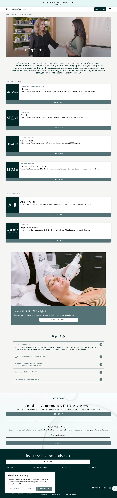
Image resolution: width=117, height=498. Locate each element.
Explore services (40, 467)
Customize (14, 489)
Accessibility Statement (71, 494)
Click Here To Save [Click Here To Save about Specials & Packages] (58, 319)
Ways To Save (66, 467)
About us (15, 14)
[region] (30, 482)
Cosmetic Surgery (101, 488)
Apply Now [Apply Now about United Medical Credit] (58, 179)
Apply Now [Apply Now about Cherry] (58, 102)
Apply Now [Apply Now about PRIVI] (58, 128)
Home (7, 14)
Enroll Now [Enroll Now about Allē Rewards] (58, 215)
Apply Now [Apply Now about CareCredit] (58, 154)
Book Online (100, 9)
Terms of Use (44, 494)
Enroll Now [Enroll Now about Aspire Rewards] (58, 240)
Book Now (58, 414)
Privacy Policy (56, 494)
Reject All (29, 489)
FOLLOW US (92, 467)
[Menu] (110, 9)
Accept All (44, 489)
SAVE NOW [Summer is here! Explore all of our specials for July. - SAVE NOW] (58, 4)
